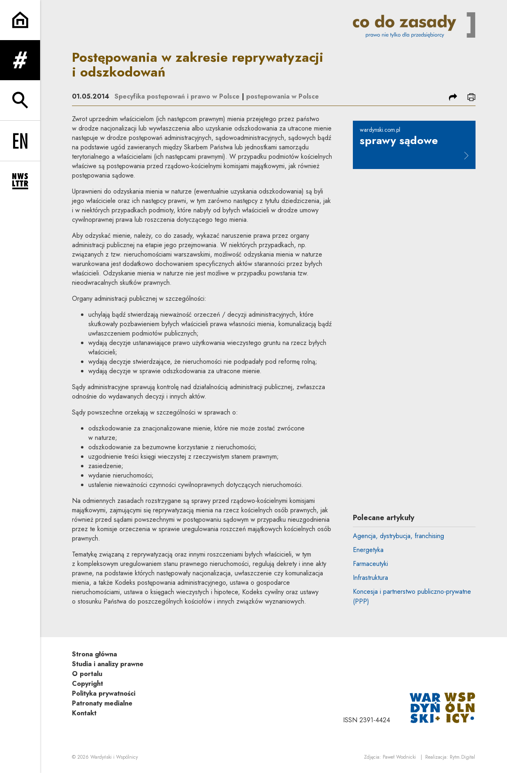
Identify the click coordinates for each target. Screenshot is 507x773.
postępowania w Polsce (282, 96)
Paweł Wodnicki (399, 757)
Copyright (87, 683)
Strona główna (94, 654)
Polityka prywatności (103, 693)
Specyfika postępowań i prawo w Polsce (177, 96)
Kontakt (84, 713)
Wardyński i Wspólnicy (114, 757)
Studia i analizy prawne (108, 664)
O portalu (87, 673)
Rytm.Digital (462, 757)
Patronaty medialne (102, 703)
